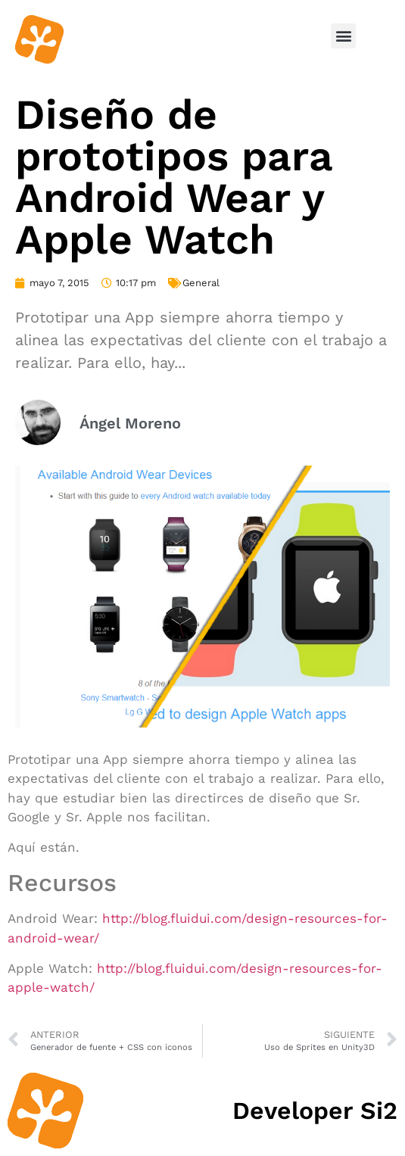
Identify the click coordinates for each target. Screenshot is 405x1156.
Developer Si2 (314, 1110)
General (201, 282)
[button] (343, 35)
